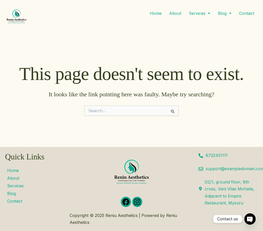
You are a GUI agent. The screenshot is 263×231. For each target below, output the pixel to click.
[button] (199, 13)
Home (156, 13)
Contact (246, 13)
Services (199, 13)
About (175, 13)
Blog (224, 13)
